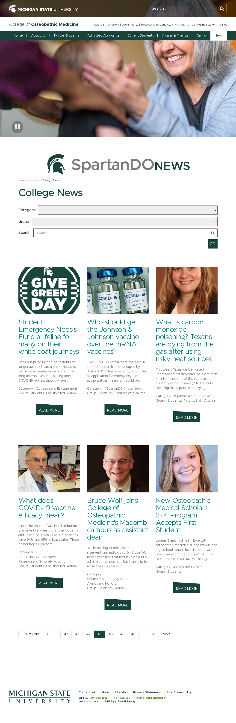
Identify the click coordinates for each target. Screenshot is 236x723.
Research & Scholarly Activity (158, 24)
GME (182, 24)
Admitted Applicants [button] (103, 35)
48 (133, 634)
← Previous (30, 634)
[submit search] (213, 244)
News (34, 180)
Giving (201, 35)
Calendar (99, 24)
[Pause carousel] (17, 127)
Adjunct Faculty (205, 24)
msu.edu (125, 698)
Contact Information (94, 692)
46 (111, 634)
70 (153, 634)
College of (44, 24)
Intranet (222, 24)
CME (190, 24)
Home (18, 35)
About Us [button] (38, 35)
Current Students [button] (140, 35)
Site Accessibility (179, 692)
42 (66, 634)
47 (122, 634)
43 (77, 634)
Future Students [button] (66, 35)
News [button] (219, 35)
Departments (130, 24)
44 (88, 634)
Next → (168, 634)
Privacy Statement (147, 692)
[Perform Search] (222, 8)
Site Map (121, 692)
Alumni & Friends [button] (175, 35)
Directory (113, 24)
